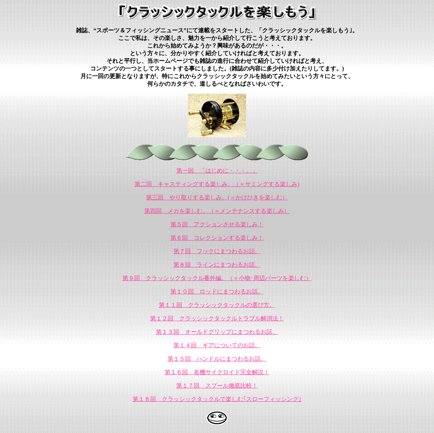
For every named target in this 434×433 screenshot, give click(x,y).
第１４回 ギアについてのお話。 (217, 345)
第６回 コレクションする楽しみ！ (217, 238)
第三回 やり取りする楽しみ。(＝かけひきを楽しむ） (217, 197)
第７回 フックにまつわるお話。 (217, 251)
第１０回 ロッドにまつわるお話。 (217, 291)
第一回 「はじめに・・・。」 (217, 170)
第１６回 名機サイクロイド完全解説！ (217, 372)
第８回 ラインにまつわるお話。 (217, 265)
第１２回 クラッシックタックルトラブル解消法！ (217, 318)
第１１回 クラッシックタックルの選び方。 (217, 305)
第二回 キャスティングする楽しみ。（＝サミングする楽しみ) (216, 184)
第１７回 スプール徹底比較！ (217, 386)
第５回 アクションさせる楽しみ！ (217, 224)
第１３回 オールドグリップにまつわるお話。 (217, 332)
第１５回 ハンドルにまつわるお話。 (217, 359)
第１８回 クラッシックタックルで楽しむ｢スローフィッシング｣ (217, 399)
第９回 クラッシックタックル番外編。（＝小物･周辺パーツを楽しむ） (217, 278)
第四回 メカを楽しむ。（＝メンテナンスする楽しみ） (217, 211)
